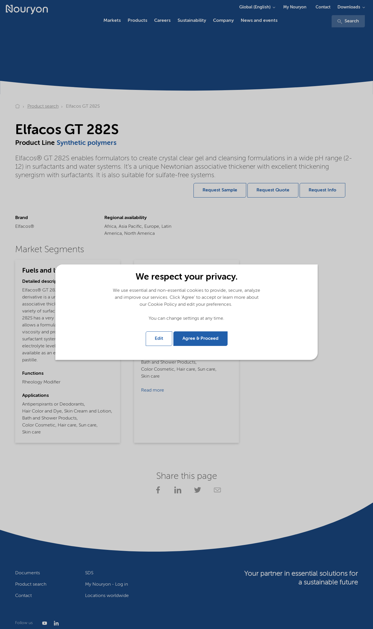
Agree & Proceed (200, 338)
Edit (159, 338)
